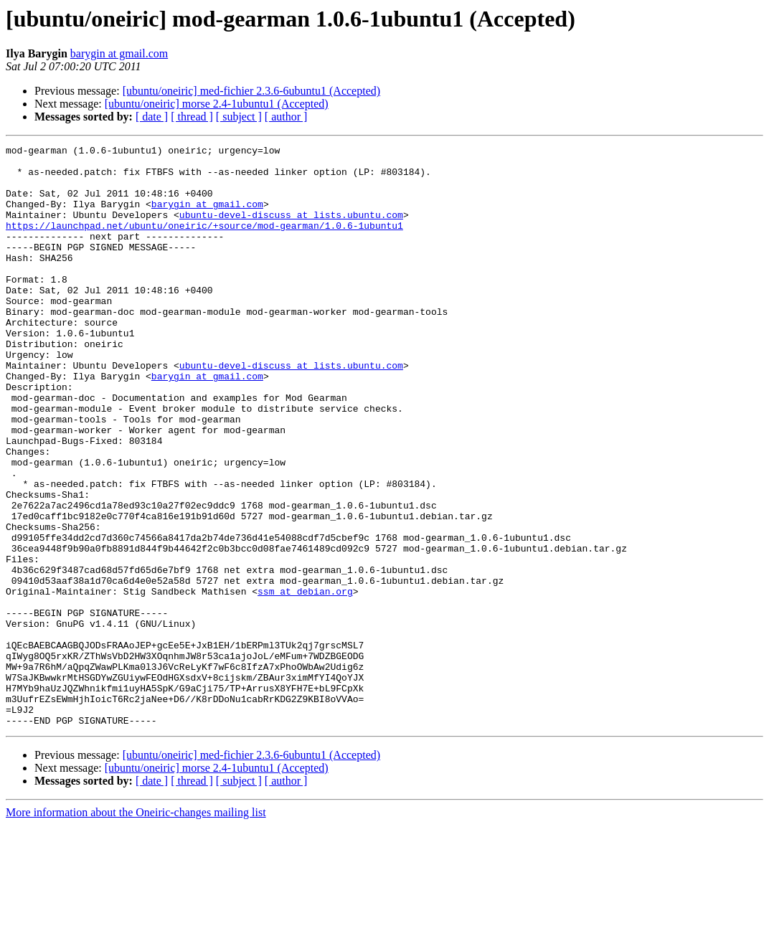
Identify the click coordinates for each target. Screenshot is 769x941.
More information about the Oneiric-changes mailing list (136, 928)
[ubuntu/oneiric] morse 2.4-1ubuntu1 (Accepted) (217, 104)
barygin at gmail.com (119, 53)
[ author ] (286, 116)
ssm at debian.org (305, 681)
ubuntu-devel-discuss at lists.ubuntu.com (291, 229)
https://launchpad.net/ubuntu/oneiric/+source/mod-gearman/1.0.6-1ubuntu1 (204, 242)
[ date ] (152, 116)
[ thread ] (192, 116)
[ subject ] (239, 116)
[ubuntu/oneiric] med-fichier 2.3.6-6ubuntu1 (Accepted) (251, 91)
